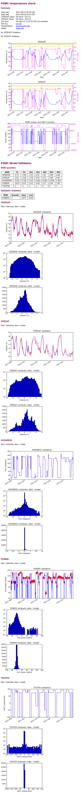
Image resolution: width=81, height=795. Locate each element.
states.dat (20, 28)
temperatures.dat (23, 26)
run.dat (19, 24)
